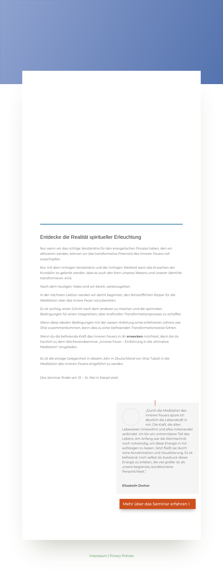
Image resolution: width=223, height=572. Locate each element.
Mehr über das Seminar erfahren (155, 504)
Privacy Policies (122, 556)
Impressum (98, 556)
